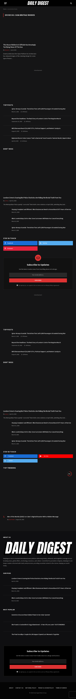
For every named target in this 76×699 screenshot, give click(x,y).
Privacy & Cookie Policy (46, 688)
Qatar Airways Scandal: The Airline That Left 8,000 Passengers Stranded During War (39, 109)
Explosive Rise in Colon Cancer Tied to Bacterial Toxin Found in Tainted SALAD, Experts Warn (41, 138)
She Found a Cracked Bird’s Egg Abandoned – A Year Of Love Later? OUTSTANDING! (38, 625)
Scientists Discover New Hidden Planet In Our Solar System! (31, 615)
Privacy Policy (49, 285)
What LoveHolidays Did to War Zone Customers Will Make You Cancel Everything (37, 219)
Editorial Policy (30, 688)
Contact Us (19, 688)
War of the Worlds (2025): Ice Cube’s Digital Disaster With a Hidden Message (32, 517)
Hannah (7, 50)
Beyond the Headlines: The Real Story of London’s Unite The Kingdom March (36, 119)
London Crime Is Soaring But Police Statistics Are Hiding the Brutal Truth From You (32, 198)
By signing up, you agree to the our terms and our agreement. (38, 285)
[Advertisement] (38, 86)
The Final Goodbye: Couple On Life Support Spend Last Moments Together (35, 634)
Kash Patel (11, 519)
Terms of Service (61, 688)
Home (4, 9)
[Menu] (5, 3)
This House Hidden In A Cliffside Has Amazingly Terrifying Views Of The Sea (19, 46)
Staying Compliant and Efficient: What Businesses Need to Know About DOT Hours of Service (41, 209)
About (11, 688)
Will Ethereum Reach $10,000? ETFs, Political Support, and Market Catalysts (36, 128)
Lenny (6, 201)
